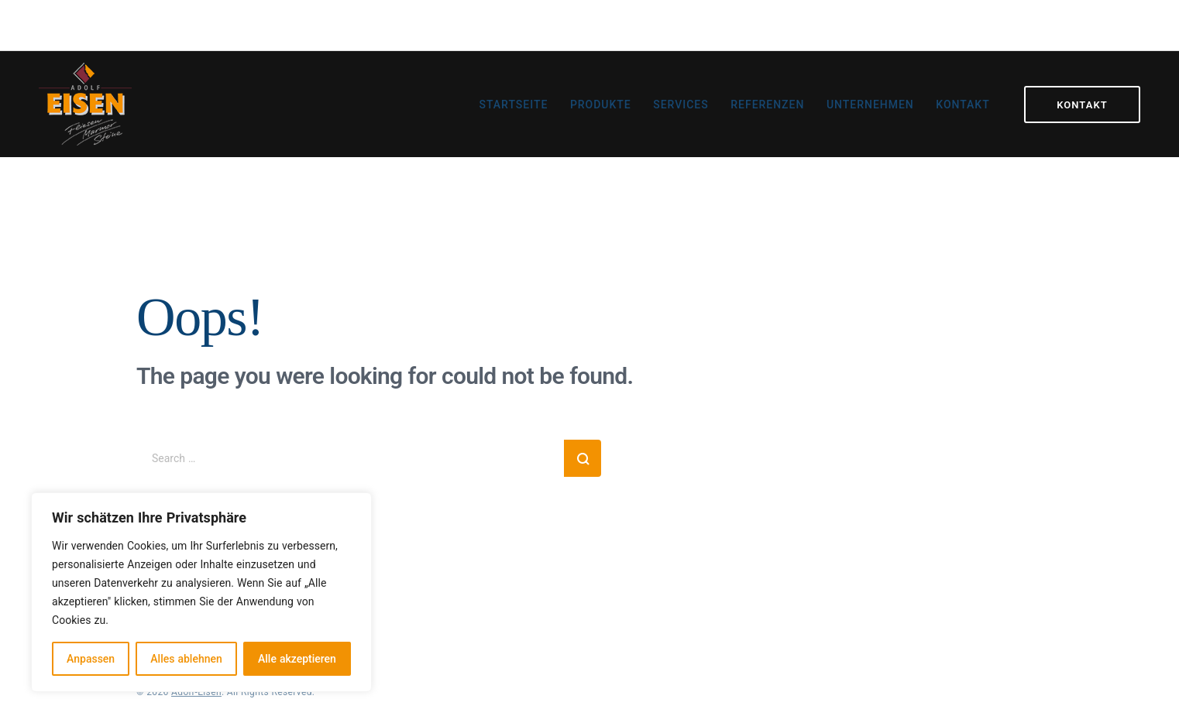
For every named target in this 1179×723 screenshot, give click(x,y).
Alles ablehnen (186, 658)
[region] (201, 592)
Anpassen (91, 658)
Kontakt (1082, 104)
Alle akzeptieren (297, 658)
